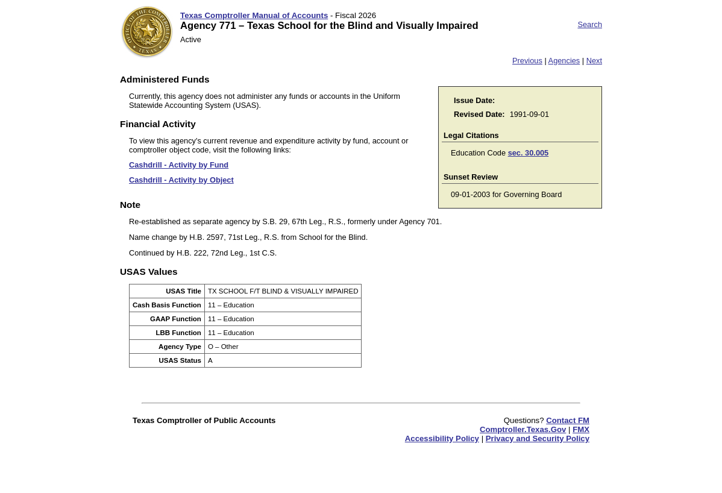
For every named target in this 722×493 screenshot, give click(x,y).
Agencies (564, 60)
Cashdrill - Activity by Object (181, 179)
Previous (527, 60)
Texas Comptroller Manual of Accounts (254, 15)
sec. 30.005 (528, 152)
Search (589, 24)
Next (594, 60)
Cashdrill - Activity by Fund (178, 164)
